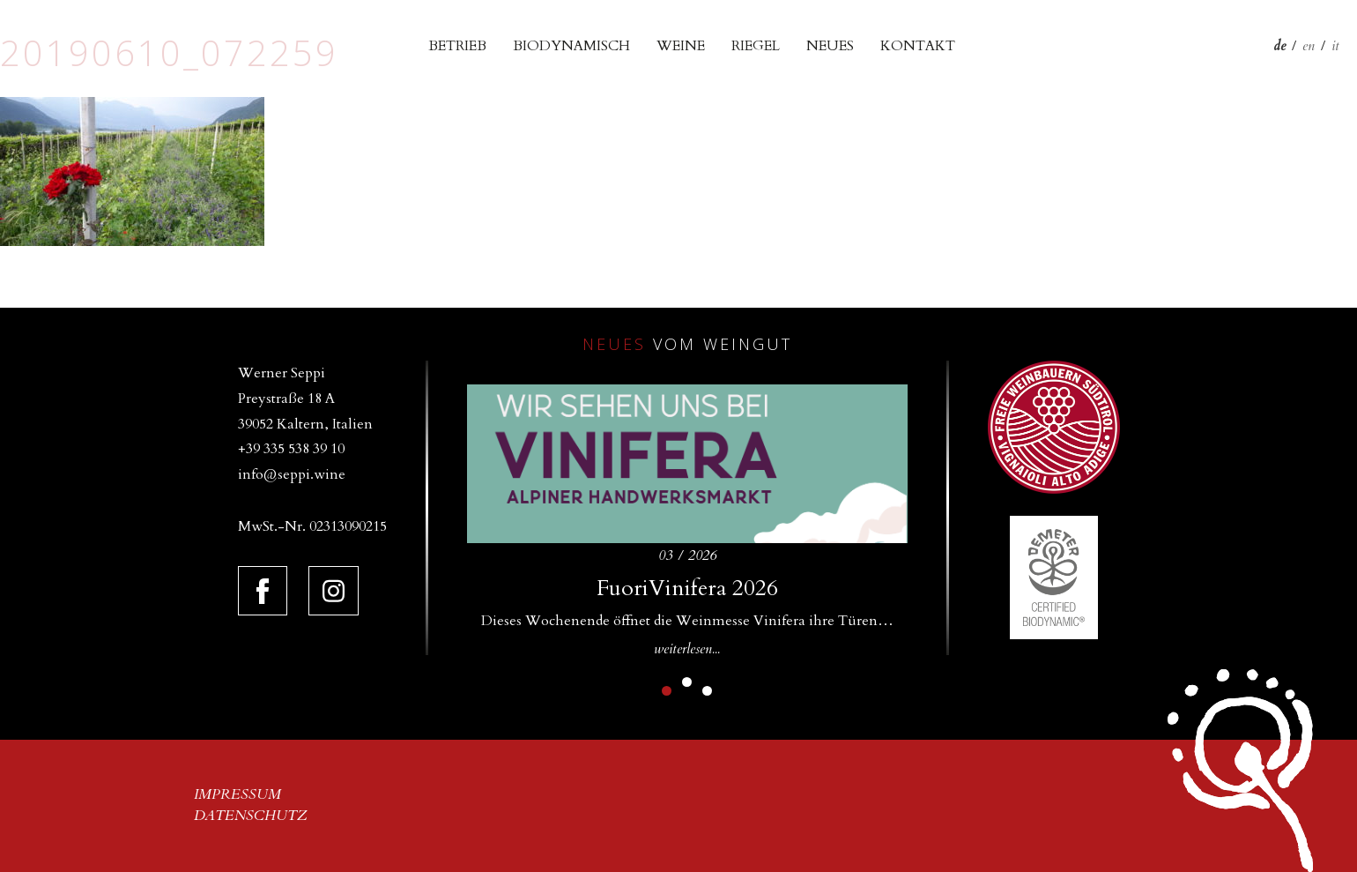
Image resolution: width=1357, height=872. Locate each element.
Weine (680, 46)
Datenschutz (251, 815)
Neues (830, 46)
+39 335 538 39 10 (291, 448)
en (1308, 46)
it (1335, 46)
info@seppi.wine (291, 474)
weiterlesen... (687, 649)
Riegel (755, 46)
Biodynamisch (571, 46)
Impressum (237, 794)
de (1279, 46)
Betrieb (457, 46)
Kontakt (917, 46)
